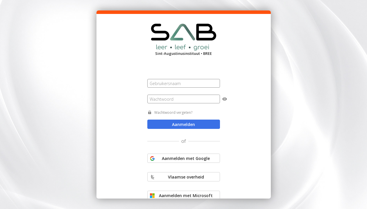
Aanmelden (183, 124)
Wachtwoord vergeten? (173, 112)
